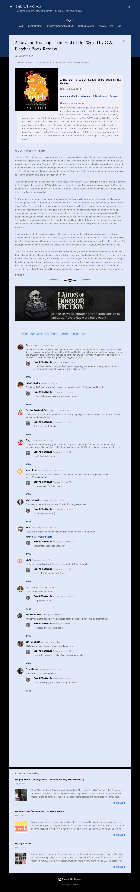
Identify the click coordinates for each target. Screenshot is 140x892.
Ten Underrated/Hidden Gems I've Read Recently (39, 811)
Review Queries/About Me (60, 26)
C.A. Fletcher (51, 333)
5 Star (24, 333)
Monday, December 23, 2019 (63, 678)
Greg (28, 440)
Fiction (75, 333)
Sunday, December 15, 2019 (51, 642)
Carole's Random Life (36, 410)
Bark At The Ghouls (28, 6)
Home (20, 26)
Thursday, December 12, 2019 (43, 560)
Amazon (114, 96)
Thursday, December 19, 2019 (64, 392)
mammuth (76, 885)
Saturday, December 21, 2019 (50, 669)
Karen (28, 527)
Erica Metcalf (32, 669)
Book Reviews (35, 26)
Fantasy (64, 333)
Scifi (84, 333)
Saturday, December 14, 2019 (53, 615)
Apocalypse (36, 333)
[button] (123, 41)
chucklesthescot (33, 614)
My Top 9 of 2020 (23, 843)
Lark (28, 587)
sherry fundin (32, 470)
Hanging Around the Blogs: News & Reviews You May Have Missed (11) (49, 779)
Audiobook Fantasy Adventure (76, 96)
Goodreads (101, 96)
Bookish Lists (106, 26)
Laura (28, 560)
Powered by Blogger (70, 879)
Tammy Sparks (33, 383)
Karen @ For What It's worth (39, 537)
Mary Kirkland (32, 500)
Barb (28, 345)
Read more (119, 803)
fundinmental (41, 477)
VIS (119, 26)
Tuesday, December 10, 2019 (42, 346)
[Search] (129, 7)
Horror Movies (86, 26)
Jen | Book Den (33, 642)
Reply (28, 377)
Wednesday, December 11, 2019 (51, 470)
